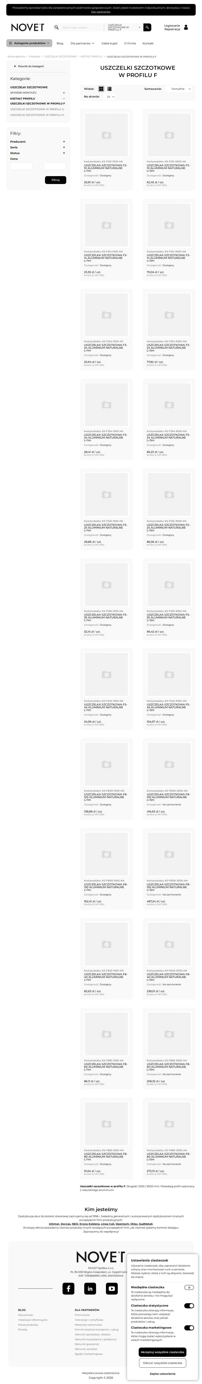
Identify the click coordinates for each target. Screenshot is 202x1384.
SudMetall (145, 1223)
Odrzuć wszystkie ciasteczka (162, 1363)
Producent (18, 141)
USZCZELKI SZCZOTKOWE (60, 56)
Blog (60, 43)
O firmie (130, 43)
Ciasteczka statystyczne (149, 1305)
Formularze (82, 1314)
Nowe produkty (28, 1324)
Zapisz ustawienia (163, 1374)
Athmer (54, 1223)
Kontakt (148, 43)
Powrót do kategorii (31, 66)
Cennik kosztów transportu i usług (97, 1329)
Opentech (122, 1223)
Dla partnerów (82, 43)
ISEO (75, 1223)
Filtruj (56, 179)
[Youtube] (112, 1289)
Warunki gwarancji (87, 1344)
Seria (14, 147)
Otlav (134, 1223)
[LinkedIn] (90, 1289)
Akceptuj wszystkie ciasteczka (162, 1352)
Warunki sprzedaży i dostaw (93, 1334)
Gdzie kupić (110, 43)
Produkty (34, 56)
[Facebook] (68, 1289)
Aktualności (25, 1314)
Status (15, 153)
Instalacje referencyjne (32, 1319)
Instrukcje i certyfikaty (89, 1319)
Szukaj (147, 27)
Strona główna (16, 56)
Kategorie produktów (31, 43)
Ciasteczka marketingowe (151, 1327)
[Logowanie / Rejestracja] (176, 27)
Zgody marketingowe (89, 1353)
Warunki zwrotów (86, 1349)
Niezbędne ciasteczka (147, 1287)
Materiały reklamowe (88, 1324)
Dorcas (65, 1223)
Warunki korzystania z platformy (95, 1339)
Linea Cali (107, 1223)
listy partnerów (100, 11)
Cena (14, 159)
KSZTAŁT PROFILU (91, 56)
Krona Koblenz (89, 1223)
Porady (22, 1329)
